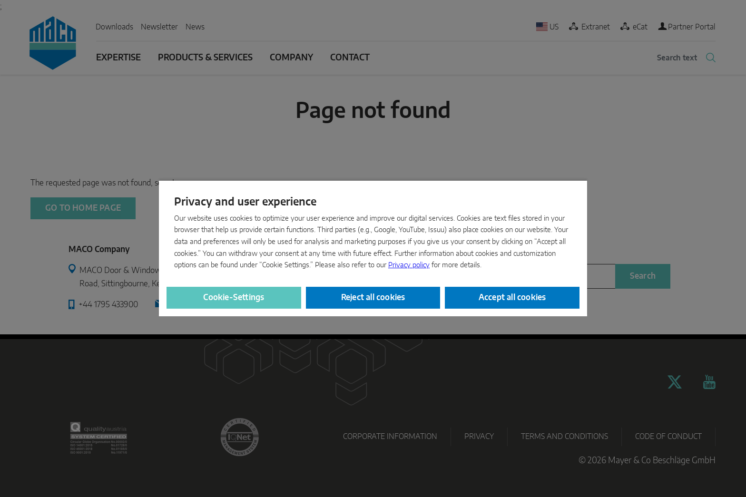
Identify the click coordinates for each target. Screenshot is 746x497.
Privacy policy (409, 265)
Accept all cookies (512, 297)
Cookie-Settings (233, 297)
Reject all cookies (373, 297)
